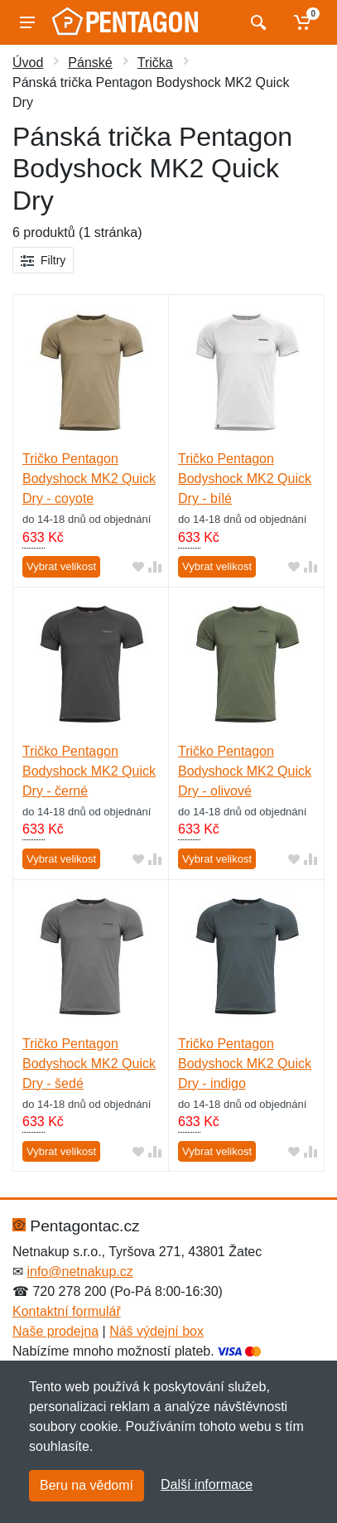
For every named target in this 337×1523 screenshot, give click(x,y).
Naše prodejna (55, 1331)
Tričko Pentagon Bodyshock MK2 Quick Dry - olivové (244, 771)
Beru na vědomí (86, 1485)
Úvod (27, 63)
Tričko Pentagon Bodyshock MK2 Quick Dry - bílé (244, 478)
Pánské (90, 63)
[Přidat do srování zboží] (155, 567)
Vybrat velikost (61, 566)
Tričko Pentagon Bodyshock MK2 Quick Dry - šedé (89, 1063)
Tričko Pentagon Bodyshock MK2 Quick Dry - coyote (89, 478)
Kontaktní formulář (66, 1311)
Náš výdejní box (156, 1331)
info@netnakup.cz (79, 1271)
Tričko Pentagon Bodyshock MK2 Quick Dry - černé (89, 771)
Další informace (207, 1484)
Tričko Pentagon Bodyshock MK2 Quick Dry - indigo (244, 1063)
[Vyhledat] (256, 22)
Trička (155, 63)
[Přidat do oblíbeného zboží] (138, 567)
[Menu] (27, 22)
